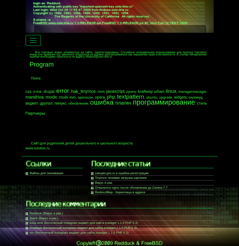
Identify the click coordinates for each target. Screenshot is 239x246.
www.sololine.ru (38, 148)
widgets (180, 97)
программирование (164, 102)
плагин (123, 103)
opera (100, 97)
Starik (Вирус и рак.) (44, 218)
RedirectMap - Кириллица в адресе (120, 192)
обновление (78, 103)
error (62, 90)
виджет (32, 103)
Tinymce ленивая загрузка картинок (121, 177)
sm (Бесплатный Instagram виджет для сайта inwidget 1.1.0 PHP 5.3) (79, 232)
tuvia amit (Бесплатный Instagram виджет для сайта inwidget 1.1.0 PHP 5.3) (84, 222)
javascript (115, 91)
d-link (37, 92)
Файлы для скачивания (46, 173)
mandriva (35, 96)
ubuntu (151, 97)
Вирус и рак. (104, 182)
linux (171, 91)
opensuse (85, 97)
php (111, 97)
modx (51, 97)
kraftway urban (151, 91)
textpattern (130, 96)
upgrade (165, 97)
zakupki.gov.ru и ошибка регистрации (122, 173)
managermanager (192, 92)
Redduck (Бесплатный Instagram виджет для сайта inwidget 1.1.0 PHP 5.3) (83, 227)
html (101, 92)
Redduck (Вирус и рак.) (46, 213)
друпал (46, 103)
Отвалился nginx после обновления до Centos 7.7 (131, 187)
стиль (202, 103)
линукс (60, 103)
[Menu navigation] (33, 40)
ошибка (102, 102)
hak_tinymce (83, 91)
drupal (49, 91)
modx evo (67, 97)
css (28, 91)
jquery (131, 92)
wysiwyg (195, 97)
